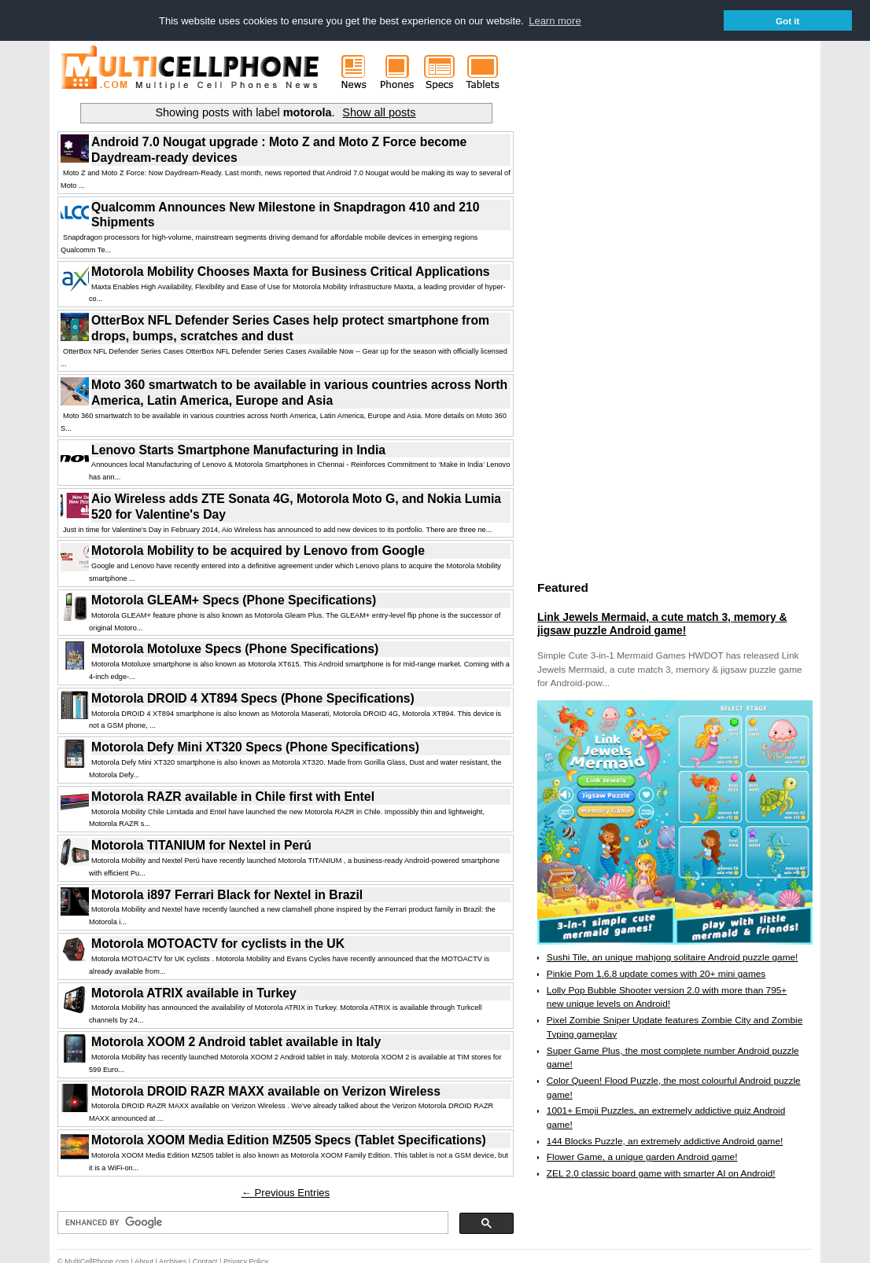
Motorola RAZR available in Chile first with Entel (232, 795)
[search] (251, 1222)
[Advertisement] (655, 332)
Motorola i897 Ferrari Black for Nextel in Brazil (227, 894)
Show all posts (378, 111)
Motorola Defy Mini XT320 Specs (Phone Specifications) (255, 746)
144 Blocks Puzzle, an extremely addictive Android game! (665, 1140)
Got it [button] (788, 21)
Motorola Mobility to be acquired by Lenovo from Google (258, 549)
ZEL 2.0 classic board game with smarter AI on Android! (661, 1172)
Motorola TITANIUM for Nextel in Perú (201, 844)
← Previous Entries (285, 1192)
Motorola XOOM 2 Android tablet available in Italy (236, 1041)
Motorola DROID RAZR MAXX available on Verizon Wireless (266, 1090)
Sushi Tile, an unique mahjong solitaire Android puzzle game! (672, 956)
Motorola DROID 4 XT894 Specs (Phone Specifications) (253, 697)
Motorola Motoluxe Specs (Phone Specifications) (234, 648)
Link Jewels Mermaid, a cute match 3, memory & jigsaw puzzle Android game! (662, 623)
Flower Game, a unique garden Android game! (642, 1156)
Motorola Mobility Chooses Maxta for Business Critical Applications (290, 270)
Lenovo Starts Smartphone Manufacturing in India (238, 449)
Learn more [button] (555, 21)
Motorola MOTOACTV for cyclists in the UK (218, 942)
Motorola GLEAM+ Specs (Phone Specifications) (233, 599)
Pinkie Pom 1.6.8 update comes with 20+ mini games (656, 972)
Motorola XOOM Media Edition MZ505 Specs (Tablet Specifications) (288, 1139)
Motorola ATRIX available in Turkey (194, 992)
